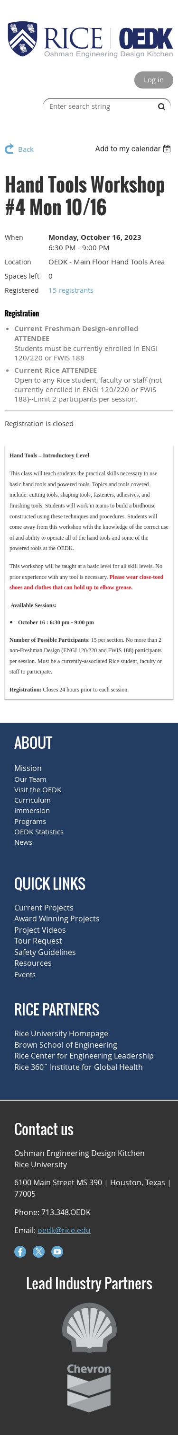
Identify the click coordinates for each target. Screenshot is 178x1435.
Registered (22, 290)
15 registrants (71, 290)
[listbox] (134, 149)
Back (26, 149)
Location (18, 261)
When (14, 237)
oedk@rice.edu (64, 1230)
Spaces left (22, 275)
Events (25, 974)
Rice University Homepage (61, 1033)
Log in (154, 79)
